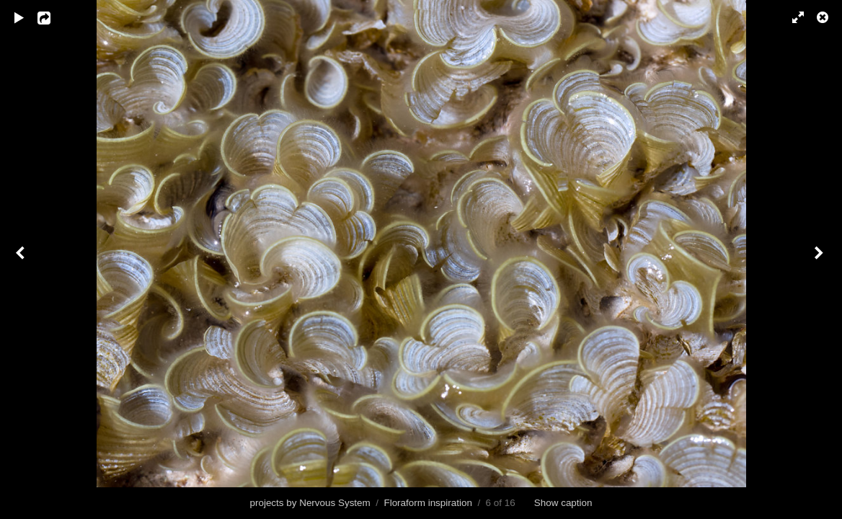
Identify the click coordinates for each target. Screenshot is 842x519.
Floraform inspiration (427, 502)
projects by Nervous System (309, 502)
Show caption (563, 502)
